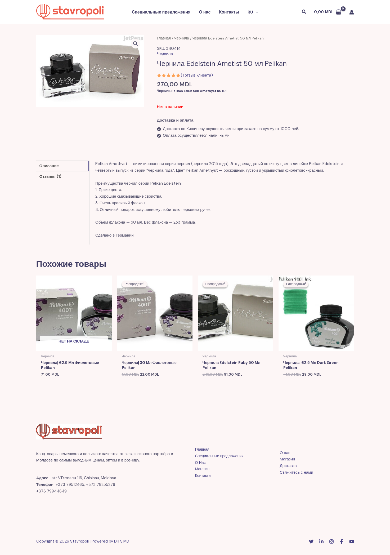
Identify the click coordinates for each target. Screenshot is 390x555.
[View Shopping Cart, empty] (328, 12)
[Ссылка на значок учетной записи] (351, 12)
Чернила (181, 38)
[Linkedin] (321, 542)
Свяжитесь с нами (296, 472)
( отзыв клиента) (197, 75)
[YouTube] (351, 542)
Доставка (288, 466)
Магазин (202, 469)
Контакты (229, 12)
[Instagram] (331, 542)
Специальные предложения (161, 12)
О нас (204, 12)
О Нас (200, 462)
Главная (164, 38)
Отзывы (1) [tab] (50, 176)
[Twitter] (311, 542)
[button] (255, 12)
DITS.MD (121, 541)
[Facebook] (341, 542)
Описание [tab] (49, 165)
